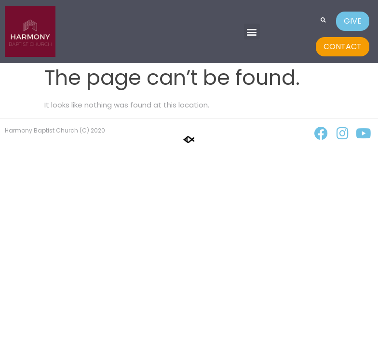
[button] (252, 32)
